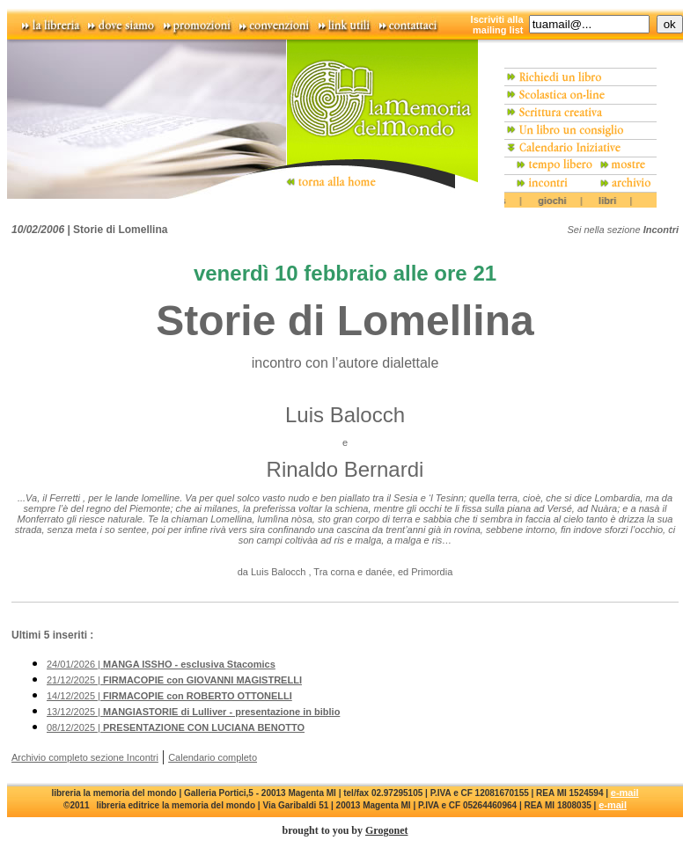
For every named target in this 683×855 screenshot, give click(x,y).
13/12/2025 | (193, 711)
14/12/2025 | (169, 696)
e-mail (625, 792)
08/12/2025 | (176, 727)
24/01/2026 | (161, 664)
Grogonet (386, 830)
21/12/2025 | (174, 680)
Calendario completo (212, 757)
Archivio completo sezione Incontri (84, 757)
